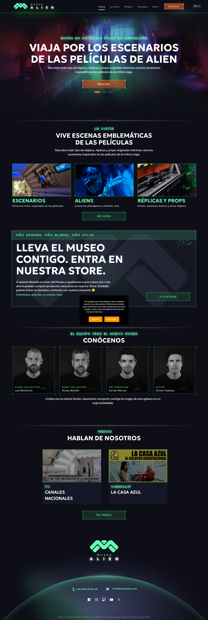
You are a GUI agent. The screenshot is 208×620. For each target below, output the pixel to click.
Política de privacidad (139, 617)
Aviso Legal (121, 617)
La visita (115, 6)
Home (101, 6)
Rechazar (111, 319)
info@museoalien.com (124, 589)
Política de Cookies (112, 312)
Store (155, 6)
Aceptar (95, 319)
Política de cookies (105, 617)
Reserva (90, 617)
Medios (129, 6)
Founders (143, 6)
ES (197, 6)
